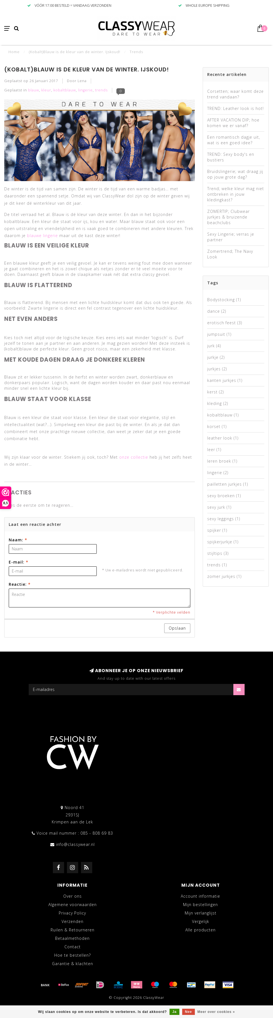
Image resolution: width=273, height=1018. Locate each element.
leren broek (222, 461)
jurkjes (217, 368)
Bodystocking (224, 299)
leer (214, 449)
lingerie (85, 90)
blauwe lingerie (42, 235)
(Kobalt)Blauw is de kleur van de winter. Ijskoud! (86, 69)
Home (14, 51)
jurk (214, 345)
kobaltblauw (64, 90)
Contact (72, 946)
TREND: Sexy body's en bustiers (230, 157)
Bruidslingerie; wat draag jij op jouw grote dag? (235, 174)
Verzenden (73, 921)
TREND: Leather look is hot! (235, 108)
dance (216, 311)
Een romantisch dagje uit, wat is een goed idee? (233, 139)
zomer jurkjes (224, 576)
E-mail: (18, 562)
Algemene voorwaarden (72, 904)
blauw (33, 90)
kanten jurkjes (224, 380)
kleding (217, 403)
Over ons (72, 896)
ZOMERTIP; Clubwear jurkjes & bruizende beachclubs (228, 217)
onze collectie (133, 457)
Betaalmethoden (72, 938)
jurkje (216, 357)
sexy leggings (223, 518)
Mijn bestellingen (200, 904)
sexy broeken (224, 495)
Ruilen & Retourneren (72, 930)
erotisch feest (224, 322)
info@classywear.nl (75, 844)
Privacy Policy (72, 913)
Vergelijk (200, 921)
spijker (217, 530)
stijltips (218, 553)
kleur (46, 90)
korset (217, 426)
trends (101, 90)
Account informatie (200, 896)
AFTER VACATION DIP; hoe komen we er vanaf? (233, 122)
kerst (215, 392)
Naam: (18, 539)
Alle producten (200, 930)
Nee (188, 1012)
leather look (222, 438)
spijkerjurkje (222, 541)
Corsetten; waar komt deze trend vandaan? (235, 94)
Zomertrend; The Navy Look (230, 254)
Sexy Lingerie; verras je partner (230, 236)
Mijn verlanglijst (200, 913)
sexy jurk (219, 507)
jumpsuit (219, 334)
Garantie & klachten (72, 963)
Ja (174, 1012)
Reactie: (20, 584)
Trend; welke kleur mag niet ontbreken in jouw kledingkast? (235, 194)
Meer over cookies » (216, 1012)
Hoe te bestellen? (72, 955)
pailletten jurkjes (227, 484)
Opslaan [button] (177, 628)
